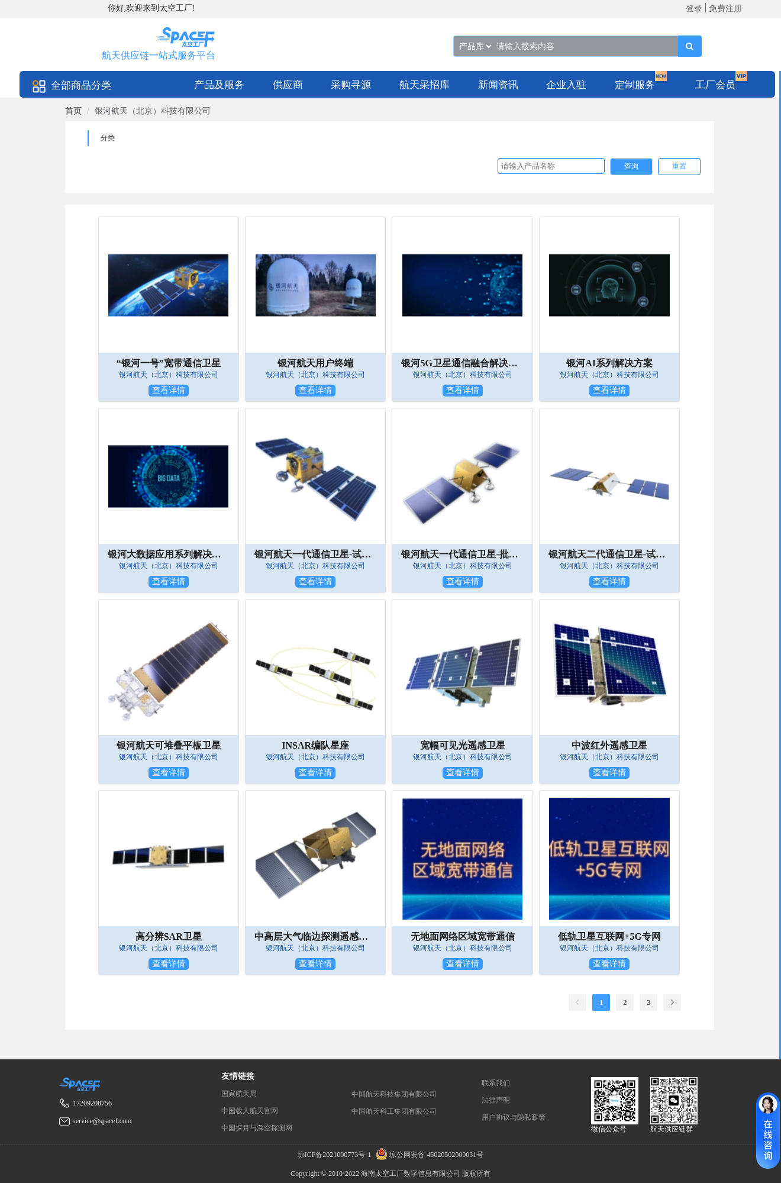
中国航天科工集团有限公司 (394, 1111)
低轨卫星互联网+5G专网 (609, 936)
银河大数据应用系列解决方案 (169, 554)
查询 (631, 166)
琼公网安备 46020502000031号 (428, 1154)
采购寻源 (351, 85)
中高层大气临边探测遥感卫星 (315, 936)
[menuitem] (219, 84)
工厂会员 (715, 85)
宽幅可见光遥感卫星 (462, 745)
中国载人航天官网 (249, 1111)
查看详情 (168, 390)
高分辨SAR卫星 (168, 936)
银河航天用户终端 (315, 363)
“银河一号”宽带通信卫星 (169, 363)
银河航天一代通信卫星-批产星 (462, 554)
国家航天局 (239, 1093)
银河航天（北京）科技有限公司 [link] (153, 111)
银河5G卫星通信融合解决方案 (462, 363)
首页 (73, 111)
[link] (73, 111)
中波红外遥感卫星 (609, 745)
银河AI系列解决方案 (609, 363)
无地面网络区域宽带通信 (463, 936)
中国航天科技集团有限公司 (394, 1094)
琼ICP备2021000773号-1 (335, 1154)
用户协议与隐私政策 (514, 1117)
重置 (679, 166)
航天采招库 (424, 85)
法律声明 (496, 1100)
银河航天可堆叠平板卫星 (169, 745)
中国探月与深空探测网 (256, 1128)
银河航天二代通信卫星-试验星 (609, 554)
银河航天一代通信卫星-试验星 (315, 554)
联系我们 (496, 1083)
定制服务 (635, 85)
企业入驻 (566, 85)
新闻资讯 (498, 85)
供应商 (288, 85)
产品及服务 (219, 85)
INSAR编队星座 (315, 745)
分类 (108, 138)
